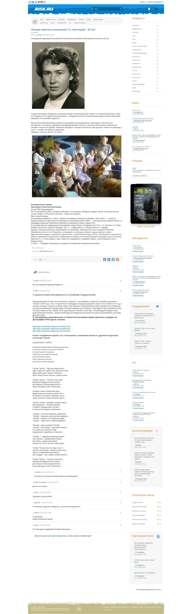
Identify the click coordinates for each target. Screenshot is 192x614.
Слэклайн (135, 32)
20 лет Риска (107, 610)
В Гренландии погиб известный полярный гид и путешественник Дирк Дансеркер (144, 473)
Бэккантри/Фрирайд (138, 84)
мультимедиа (98, 19)
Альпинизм (34, 32)
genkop (39, 35)
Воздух (134, 43)
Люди (89, 19)
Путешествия (136, 60)
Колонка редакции (142, 430)
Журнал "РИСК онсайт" (146, 227)
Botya (36, 525)
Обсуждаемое (61, 23)
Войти (142, 2)
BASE (134, 88)
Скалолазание (136, 67)
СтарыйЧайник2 (139, 140)
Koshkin (38, 472)
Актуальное (44, 23)
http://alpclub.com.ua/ (46, 251)
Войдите (37, 536)
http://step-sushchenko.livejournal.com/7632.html (51, 331)
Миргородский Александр (142, 120)
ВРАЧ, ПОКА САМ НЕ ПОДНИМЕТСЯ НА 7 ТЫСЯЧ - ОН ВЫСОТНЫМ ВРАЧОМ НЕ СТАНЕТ (147, 136)
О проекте (105, 607)
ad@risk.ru (159, 589)
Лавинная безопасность (139, 519)
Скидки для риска (80, 23)
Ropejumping (136, 91)
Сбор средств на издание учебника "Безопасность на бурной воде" (144, 316)
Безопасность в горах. (139, 511)
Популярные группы (143, 495)
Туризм (134, 81)
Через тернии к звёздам (140, 370)
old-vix (36, 492)
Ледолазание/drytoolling (139, 53)
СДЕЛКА (135, 127)
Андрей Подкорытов (141, 148)
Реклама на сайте (137, 607)
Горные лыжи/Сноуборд (139, 46)
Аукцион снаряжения (138, 524)
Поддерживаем (140, 306)
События (61, 19)
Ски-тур (134, 70)
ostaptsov (137, 394)
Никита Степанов (40, 482)
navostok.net (138, 112)
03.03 (134, 168)
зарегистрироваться (155, 2)
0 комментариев (137, 251)
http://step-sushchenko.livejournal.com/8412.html (51, 326)
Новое (52, 23)
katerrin (36, 512)
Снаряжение (71, 19)
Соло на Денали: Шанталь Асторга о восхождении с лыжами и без (144, 440)
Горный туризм (136, 49)
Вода (133, 39)
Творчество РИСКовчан (139, 506)
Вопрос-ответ (51, 19)
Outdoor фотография (138, 515)
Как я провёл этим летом (140, 146)
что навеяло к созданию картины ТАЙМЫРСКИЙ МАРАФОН (143, 413)
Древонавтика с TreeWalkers (144, 573)
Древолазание (136, 29)
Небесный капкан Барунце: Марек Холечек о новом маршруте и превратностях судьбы (144, 456)
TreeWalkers (140, 552)
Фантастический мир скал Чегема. (144, 392)
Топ (70, 23)
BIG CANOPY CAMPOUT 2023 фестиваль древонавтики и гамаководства (143, 546)
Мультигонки (136, 56)
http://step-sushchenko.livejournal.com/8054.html (51, 329)
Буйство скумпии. (138, 402)
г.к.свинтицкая (39, 248)
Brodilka (138, 445)
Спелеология (136, 77)
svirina (36, 280)
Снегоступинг (136, 74)
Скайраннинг (136, 63)
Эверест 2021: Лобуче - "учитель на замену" (143, 342)
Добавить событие (139, 175)
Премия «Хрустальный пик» (120, 607)
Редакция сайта (141, 333)
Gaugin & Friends (137, 502)
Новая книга (136, 110)
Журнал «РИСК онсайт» (152, 607)
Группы (81, 19)
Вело (133, 36)
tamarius (37, 502)
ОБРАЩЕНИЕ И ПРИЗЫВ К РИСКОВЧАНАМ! (141, 381)
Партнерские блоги (146, 536)
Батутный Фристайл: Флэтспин (142, 118)
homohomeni (140, 321)
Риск (41, 19)
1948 (36, 291)
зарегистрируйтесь (59, 536)
